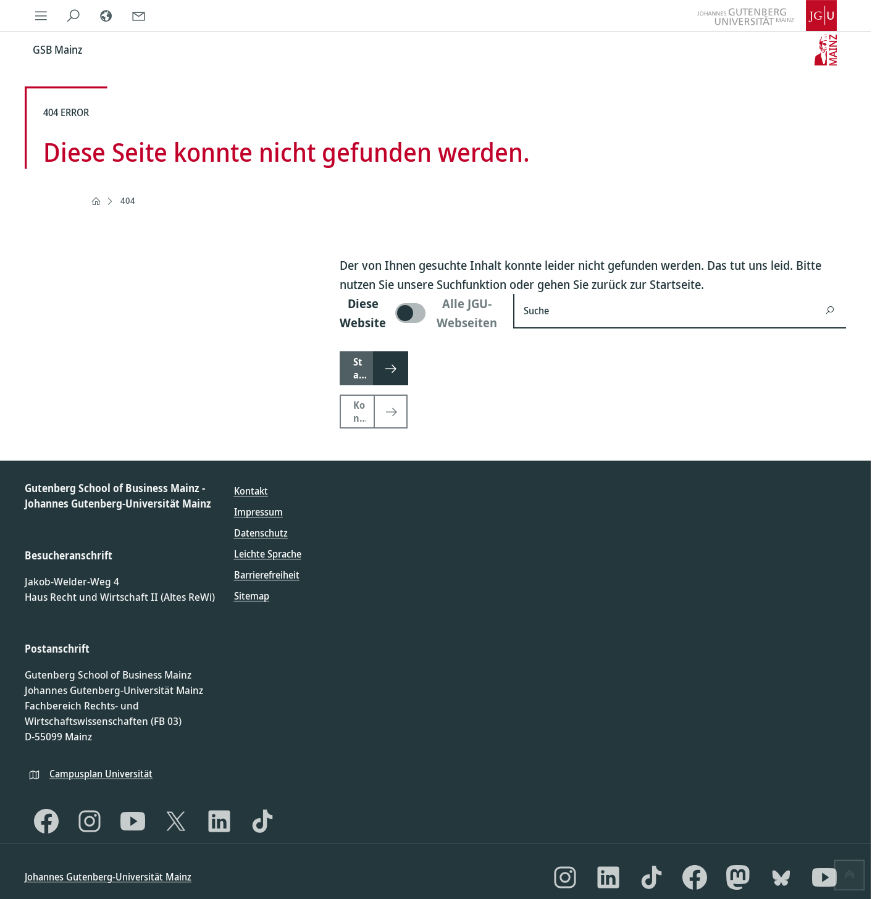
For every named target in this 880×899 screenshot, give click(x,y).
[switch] (419, 313)
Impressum (258, 512)
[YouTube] (132, 821)
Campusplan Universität (101, 773)
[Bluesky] (781, 877)
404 (127, 200)
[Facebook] (46, 821)
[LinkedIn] (219, 821)
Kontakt (251, 491)
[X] (176, 821)
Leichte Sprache (267, 554)
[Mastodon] (738, 877)
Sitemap (251, 596)
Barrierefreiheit (267, 575)
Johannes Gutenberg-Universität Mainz (108, 877)
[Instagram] (89, 821)
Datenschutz (261, 533)
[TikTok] (262, 821)
